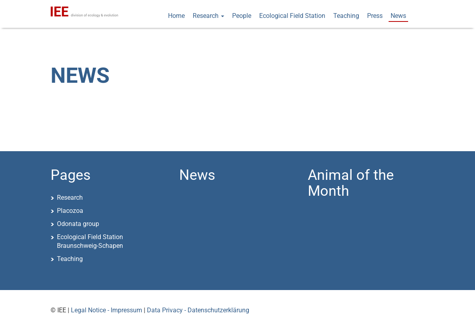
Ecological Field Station (292, 15)
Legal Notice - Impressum (106, 310)
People (241, 15)
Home (176, 15)
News (398, 15)
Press (375, 15)
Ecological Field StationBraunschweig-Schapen (90, 241)
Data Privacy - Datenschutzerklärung (198, 310)
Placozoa (70, 210)
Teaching (346, 15)
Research (208, 15)
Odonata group (78, 224)
